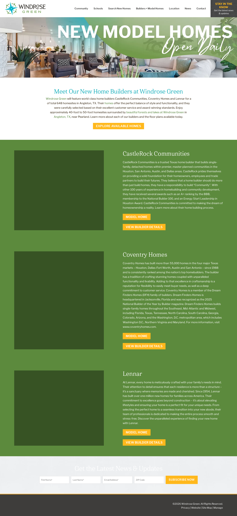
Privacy (185, 507)
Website (196, 507)
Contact (201, 8)
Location (174, 8)
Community (81, 8)
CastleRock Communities (139, 162)
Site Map (207, 507)
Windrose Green (56, 98)
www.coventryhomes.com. (139, 326)
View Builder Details (144, 227)
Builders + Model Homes (150, 8)
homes (109, 103)
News (188, 8)
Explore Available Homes (118, 126)
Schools (98, 8)
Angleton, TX (62, 116)
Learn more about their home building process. (184, 207)
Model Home (137, 217)
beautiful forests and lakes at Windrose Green (155, 112)
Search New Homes (119, 8)
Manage (218, 507)
